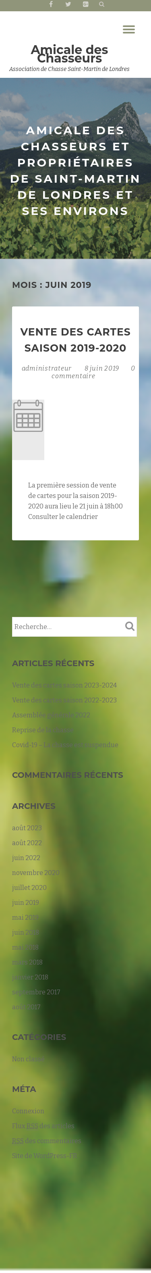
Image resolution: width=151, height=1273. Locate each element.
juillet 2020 (29, 888)
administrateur (47, 368)
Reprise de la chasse (43, 730)
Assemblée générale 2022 (51, 715)
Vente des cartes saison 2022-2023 (64, 700)
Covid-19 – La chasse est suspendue (65, 745)
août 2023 (27, 828)
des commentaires (46, 1141)
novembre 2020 (36, 873)
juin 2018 (25, 932)
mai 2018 (25, 947)
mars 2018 (27, 962)
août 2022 (27, 843)
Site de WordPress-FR (44, 1156)
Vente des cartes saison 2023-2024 (64, 685)
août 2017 (26, 1007)
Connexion (28, 1111)
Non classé (28, 1059)
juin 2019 (25, 902)
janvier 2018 (30, 977)
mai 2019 (25, 917)
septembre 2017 (36, 992)
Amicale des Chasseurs (69, 54)
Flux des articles (43, 1126)
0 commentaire (93, 372)
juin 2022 (26, 858)
